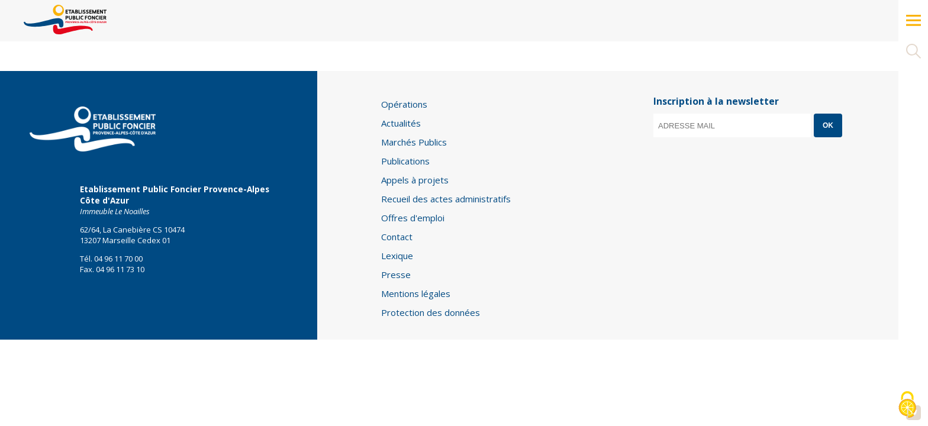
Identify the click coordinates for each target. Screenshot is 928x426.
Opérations (404, 104)
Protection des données (430, 312)
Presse (396, 274)
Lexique (397, 256)
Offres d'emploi (412, 218)
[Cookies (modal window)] (907, 405)
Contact (397, 237)
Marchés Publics (414, 142)
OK (828, 125)
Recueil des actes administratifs (446, 199)
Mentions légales (415, 293)
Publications (405, 161)
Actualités (401, 123)
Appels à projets (415, 180)
